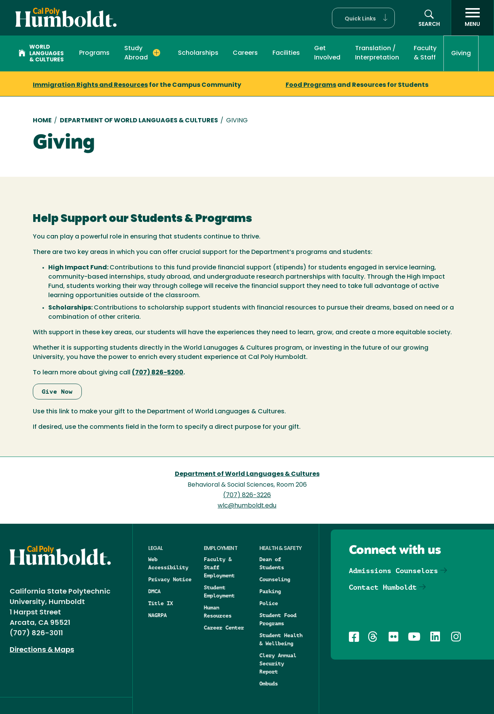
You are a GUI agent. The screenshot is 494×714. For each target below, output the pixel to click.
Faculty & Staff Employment (219, 567)
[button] (363, 18)
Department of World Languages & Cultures (139, 121)
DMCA (154, 591)
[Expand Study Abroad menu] (156, 53)
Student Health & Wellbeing (281, 639)
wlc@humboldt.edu (247, 506)
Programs (94, 53)
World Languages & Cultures (41, 53)
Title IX (160, 603)
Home (42, 121)
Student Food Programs (277, 619)
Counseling (274, 579)
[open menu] (472, 18)
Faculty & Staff (425, 53)
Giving (461, 54)
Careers (245, 53)
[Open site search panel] (429, 18)
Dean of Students (271, 563)
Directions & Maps (42, 650)
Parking (270, 591)
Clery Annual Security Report (277, 663)
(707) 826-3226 (247, 495)
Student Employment (219, 591)
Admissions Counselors (393, 571)
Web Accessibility (168, 563)
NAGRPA (157, 615)
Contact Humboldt (383, 587)
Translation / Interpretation (377, 53)
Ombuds (268, 683)
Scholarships (198, 53)
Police (268, 603)
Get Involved (327, 53)
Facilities (286, 53)
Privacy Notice (169, 579)
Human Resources (218, 611)
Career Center (224, 627)
